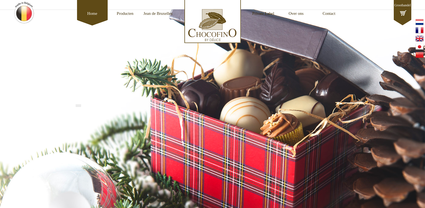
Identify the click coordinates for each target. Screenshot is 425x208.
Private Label (263, 13)
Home (92, 13)
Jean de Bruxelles (158, 13)
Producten (125, 13)
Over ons (296, 13)
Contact (329, 13)
